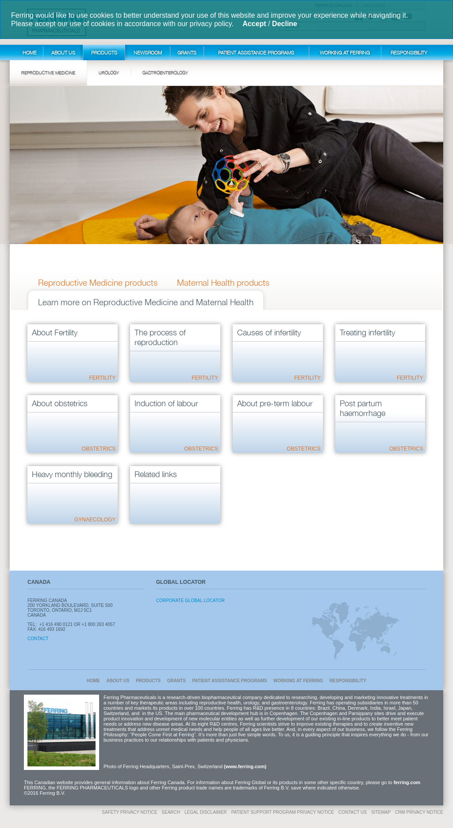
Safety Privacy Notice (129, 812)
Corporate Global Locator (190, 600)
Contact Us (352, 812)
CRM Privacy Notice (419, 812)
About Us (63, 52)
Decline (284, 23)
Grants (186, 52)
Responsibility (409, 52)
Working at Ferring (345, 52)
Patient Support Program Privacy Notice (282, 812)
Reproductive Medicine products (97, 283)
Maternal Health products (223, 283)
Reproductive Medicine (48, 72)
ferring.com (407, 782)
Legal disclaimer (205, 812)
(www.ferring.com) (245, 766)
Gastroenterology (165, 72)
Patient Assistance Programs (256, 52)
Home (30, 52)
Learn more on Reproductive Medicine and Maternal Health (145, 302)
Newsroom (148, 52)
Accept (254, 23)
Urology (109, 72)
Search (170, 812)
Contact (38, 638)
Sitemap (381, 812)
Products (104, 52)
